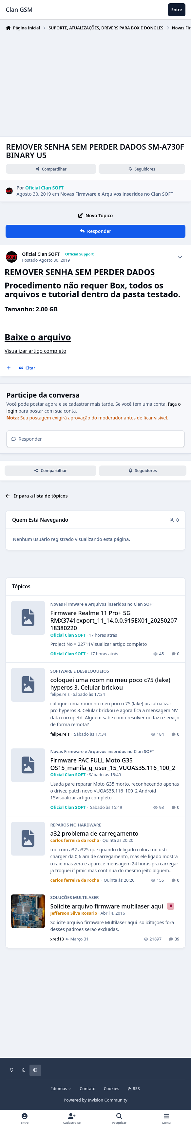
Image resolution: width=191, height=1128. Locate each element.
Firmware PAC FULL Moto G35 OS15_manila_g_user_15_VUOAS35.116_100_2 (112, 764)
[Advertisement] (98, 82)
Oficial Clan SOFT (41, 254)
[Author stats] (180, 257)
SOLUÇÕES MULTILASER (74, 897)
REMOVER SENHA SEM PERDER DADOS (80, 272)
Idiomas (61, 1088)
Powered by (95, 1100)
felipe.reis (60, 694)
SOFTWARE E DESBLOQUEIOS (79, 671)
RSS (133, 1088)
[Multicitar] (9, 368)
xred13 (57, 939)
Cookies (111, 1088)
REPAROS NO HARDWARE (76, 825)
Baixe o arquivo (38, 337)
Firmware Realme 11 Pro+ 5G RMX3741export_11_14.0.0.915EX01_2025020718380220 (113, 620)
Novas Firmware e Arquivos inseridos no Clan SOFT (116, 194)
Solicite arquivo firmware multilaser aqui (107, 906)
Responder (26, 439)
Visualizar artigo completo (35, 351)
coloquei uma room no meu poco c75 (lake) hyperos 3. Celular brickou (110, 683)
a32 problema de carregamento (94, 833)
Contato (87, 1088)
